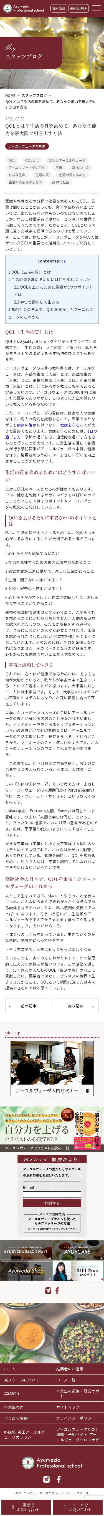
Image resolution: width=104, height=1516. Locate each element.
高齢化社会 (60, 182)
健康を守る (70, 425)
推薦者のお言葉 (70, 1368)
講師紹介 (12, 1393)
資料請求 (59, 8)
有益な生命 (17, 174)
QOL (12, 160)
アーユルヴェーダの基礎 (27, 146)
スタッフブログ (34, 95)
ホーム (10, 1368)
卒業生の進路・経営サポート (78, 1393)
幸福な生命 (80, 167)
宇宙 (58, 167)
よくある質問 (16, 1418)
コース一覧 (66, 1380)
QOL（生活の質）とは (29, 272)
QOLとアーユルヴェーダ (67, 160)
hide (61, 261)
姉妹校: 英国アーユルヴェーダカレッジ (24, 1434)
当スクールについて (21, 1380)
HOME (10, 95)
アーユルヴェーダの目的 (27, 167)
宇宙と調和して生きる (36, 302)
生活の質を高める (72, 174)
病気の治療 (27, 425)
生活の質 (42, 174)
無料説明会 (78, 8)
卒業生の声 (14, 1407)
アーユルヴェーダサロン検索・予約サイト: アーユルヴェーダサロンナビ (78, 1434)
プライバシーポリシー (76, 1418)
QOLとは (32, 160)
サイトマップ (68, 1407)
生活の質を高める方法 (25, 182)
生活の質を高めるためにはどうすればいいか (49, 279)
